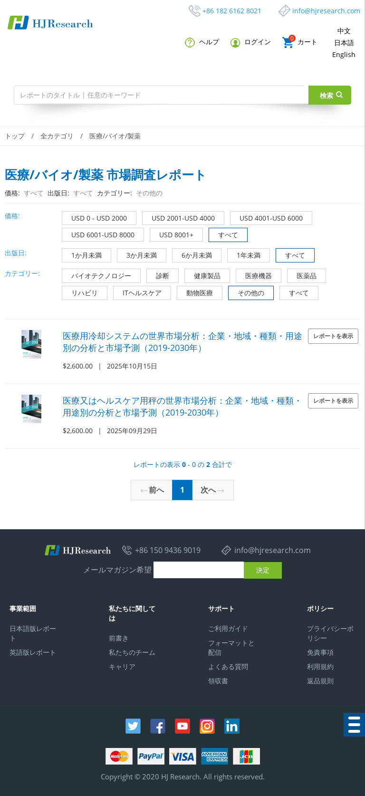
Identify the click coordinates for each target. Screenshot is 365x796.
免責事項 (320, 652)
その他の (246, 291)
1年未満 (244, 254)
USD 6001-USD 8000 (98, 233)
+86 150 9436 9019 (168, 550)
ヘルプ (202, 42)
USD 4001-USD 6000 (267, 217)
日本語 (344, 42)
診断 (158, 274)
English (343, 54)
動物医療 (195, 291)
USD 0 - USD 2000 (94, 217)
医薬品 (302, 274)
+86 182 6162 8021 (231, 10)
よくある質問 (228, 666)
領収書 (218, 680)
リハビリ (80, 291)
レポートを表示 (333, 336)
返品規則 (320, 680)
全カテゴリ (57, 135)
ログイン (251, 42)
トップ (15, 135)
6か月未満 (192, 254)
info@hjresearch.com (326, 10)
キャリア (122, 666)
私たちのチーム (132, 652)
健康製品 (203, 274)
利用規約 (320, 666)
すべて (223, 233)
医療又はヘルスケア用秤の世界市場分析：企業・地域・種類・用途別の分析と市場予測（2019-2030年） (182, 406)
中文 (344, 30)
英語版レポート (33, 652)
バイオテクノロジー (96, 274)
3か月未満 (137, 254)
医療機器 (254, 274)
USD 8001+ (171, 233)
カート (299, 42)
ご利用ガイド (228, 628)
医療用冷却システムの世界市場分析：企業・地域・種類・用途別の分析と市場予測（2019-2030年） (182, 341)
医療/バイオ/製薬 (115, 135)
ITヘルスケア (138, 291)
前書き (119, 637)
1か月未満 (82, 254)
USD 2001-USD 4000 (179, 217)
